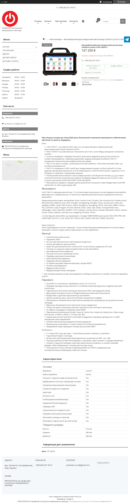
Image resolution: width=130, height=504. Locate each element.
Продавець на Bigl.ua (65, 499)
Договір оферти (9, 57)
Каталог (47, 21)
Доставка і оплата (11, 61)
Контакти (73, 21)
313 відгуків (107, 2)
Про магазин (61, 21)
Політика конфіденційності (102, 501)
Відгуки (6, 54)
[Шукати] (122, 21)
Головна (38, 21)
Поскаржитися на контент (80, 501)
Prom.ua (78, 497)
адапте (113, 175)
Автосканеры (56, 39)
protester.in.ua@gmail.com (15, 124)
